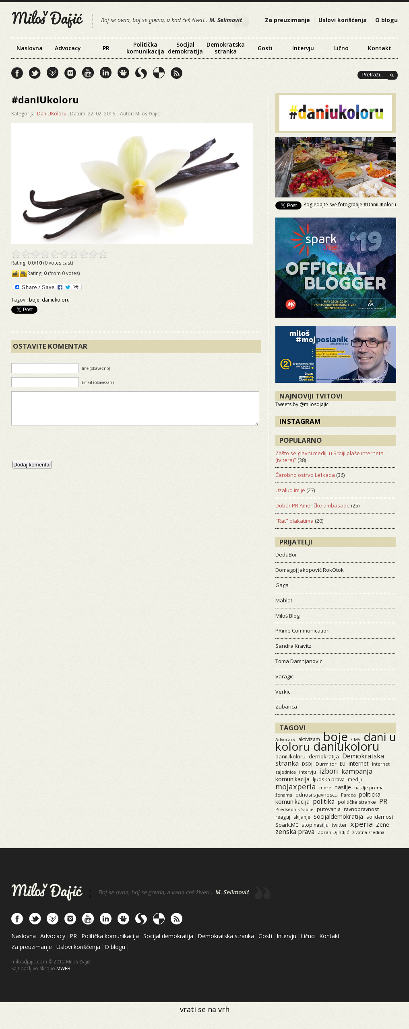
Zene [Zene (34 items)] (382, 824)
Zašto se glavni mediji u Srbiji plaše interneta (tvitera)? (329, 457)
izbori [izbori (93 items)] (328, 771)
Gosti (265, 48)
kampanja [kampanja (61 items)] (356, 771)
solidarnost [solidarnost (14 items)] (379, 816)
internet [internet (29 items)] (359, 763)
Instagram (300, 421)
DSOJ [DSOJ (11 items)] (307, 764)
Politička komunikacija (145, 48)
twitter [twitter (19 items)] (339, 825)
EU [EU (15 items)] (342, 763)
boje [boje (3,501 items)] (335, 737)
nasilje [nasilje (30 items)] (343, 787)
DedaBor (286, 554)
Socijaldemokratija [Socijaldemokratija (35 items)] (338, 816)
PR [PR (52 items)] (383, 801)
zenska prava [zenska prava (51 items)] (294, 831)
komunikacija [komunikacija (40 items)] (292, 779)
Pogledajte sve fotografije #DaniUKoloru (350, 204)
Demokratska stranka (226, 48)
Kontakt (379, 48)
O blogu (386, 20)
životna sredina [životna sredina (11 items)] (368, 832)
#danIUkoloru (45, 99)
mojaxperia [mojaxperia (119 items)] (295, 786)
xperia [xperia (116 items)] (361, 824)
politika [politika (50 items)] (324, 801)
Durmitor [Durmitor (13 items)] (326, 764)
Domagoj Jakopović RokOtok (309, 569)
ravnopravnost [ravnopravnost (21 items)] (361, 809)
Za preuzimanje (287, 20)
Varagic (284, 676)
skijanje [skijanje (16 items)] (301, 816)
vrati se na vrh (204, 1009)
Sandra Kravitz (293, 645)
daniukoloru (56, 299)
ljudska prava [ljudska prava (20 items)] (329, 779)
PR (106, 48)
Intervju (303, 48)
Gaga (282, 585)
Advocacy (68, 48)
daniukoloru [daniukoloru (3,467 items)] (346, 746)
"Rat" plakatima (294, 520)
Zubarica (286, 706)
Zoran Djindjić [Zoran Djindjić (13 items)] (333, 832)
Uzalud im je (290, 490)
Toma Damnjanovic (298, 661)
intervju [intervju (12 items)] (307, 772)
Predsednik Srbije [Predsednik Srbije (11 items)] (294, 809)
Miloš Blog (287, 615)
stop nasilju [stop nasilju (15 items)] (315, 825)
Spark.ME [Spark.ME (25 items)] (286, 824)
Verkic (282, 691)
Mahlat (283, 600)
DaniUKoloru (51, 113)
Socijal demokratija (185, 48)
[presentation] (72, 451)
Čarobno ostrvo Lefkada (305, 475)
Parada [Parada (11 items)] (348, 795)
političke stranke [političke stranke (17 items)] (357, 802)
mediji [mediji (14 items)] (355, 779)
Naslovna (30, 48)
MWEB (63, 968)
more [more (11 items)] (325, 788)
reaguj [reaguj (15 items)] (282, 816)
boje (34, 299)
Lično (341, 48)
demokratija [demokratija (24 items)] (324, 756)
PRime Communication (302, 630)
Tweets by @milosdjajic (301, 404)
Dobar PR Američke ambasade (312, 505)
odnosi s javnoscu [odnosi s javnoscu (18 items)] (316, 794)
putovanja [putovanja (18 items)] (329, 809)
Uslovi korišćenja (342, 20)
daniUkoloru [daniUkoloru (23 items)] (290, 756)
